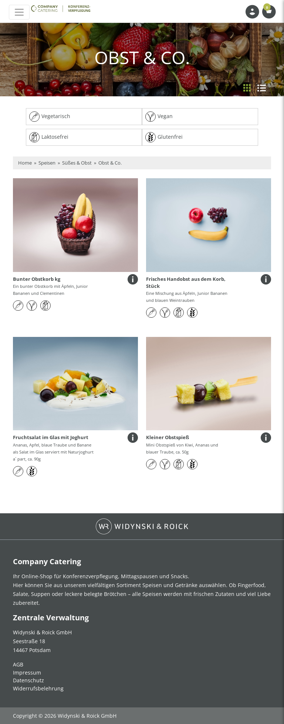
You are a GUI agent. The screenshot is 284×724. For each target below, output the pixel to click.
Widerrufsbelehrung (38, 688)
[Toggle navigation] (19, 12)
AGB (18, 664)
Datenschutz (28, 680)
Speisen (46, 162)
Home (25, 162)
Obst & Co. (110, 162)
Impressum (27, 672)
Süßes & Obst (77, 162)
